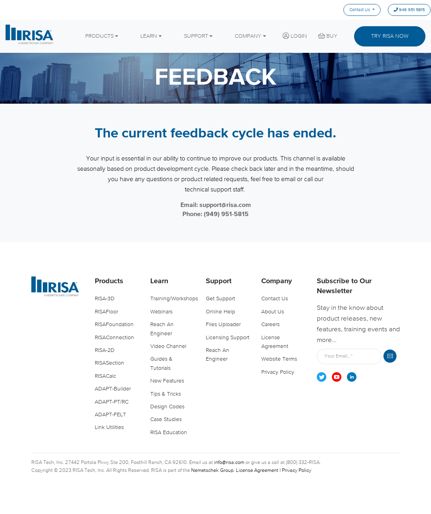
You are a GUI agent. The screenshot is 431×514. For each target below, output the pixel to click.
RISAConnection (114, 337)
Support (219, 281)
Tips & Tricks (165, 394)
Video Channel (168, 346)
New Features (167, 381)
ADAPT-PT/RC (111, 402)
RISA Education (168, 432)
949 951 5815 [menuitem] (409, 10)
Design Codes (167, 407)
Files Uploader (223, 324)
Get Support (220, 299)
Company (276, 281)
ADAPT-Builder (113, 389)
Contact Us (274, 299)
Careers (270, 324)
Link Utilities (109, 427)
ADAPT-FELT (110, 414)
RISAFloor (106, 312)
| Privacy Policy (295, 470)
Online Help (220, 312)
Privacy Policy (277, 372)
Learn (159, 281)
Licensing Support (227, 337)
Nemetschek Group (212, 470)
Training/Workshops (173, 299)
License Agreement (274, 342)
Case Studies (166, 419)
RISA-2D (105, 350)
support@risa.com (225, 205)
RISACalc (105, 376)
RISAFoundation (114, 324)
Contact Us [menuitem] (359, 10)
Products (109, 281)
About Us (272, 312)
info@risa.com (229, 462)
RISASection (109, 363)
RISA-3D (105, 299)
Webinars (161, 312)
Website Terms (279, 359)
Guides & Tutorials (161, 363)
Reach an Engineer (162, 329)
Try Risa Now (389, 36)
